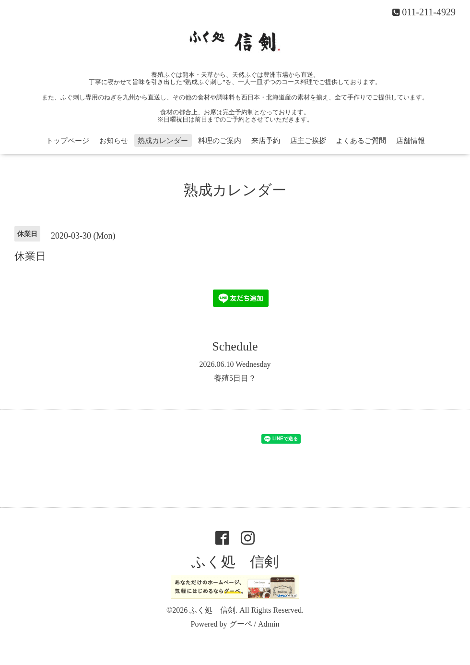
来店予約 (265, 141)
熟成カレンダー (163, 141)
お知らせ (113, 141)
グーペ (240, 624)
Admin (268, 624)
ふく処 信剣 (235, 561)
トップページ (67, 141)
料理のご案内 (219, 141)
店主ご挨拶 (308, 141)
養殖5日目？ (235, 378)
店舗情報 (410, 141)
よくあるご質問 (361, 141)
